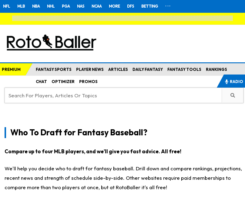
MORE (114, 6)
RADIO (233, 81)
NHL (51, 6)
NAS (80, 6)
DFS (130, 6)
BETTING (149, 6)
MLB (21, 6)
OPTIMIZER (63, 81)
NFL (6, 6)
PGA (66, 6)
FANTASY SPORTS (54, 69)
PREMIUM (11, 69)
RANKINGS (216, 69)
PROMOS (88, 81)
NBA (36, 6)
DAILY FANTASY (148, 69)
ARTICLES (118, 69)
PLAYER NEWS (90, 69)
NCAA (97, 6)
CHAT (41, 81)
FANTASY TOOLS (184, 69)
